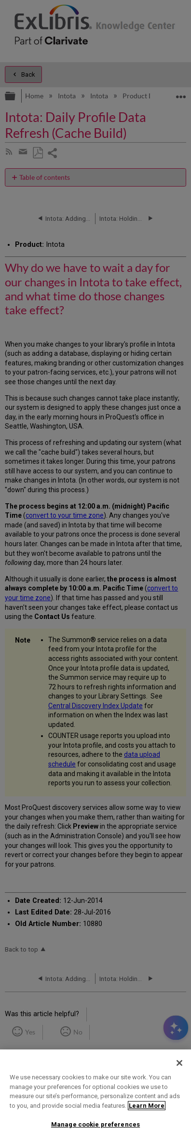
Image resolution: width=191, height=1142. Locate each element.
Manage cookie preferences (95, 1124)
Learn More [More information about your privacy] (146, 1105)
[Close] (179, 1063)
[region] (95, 1095)
